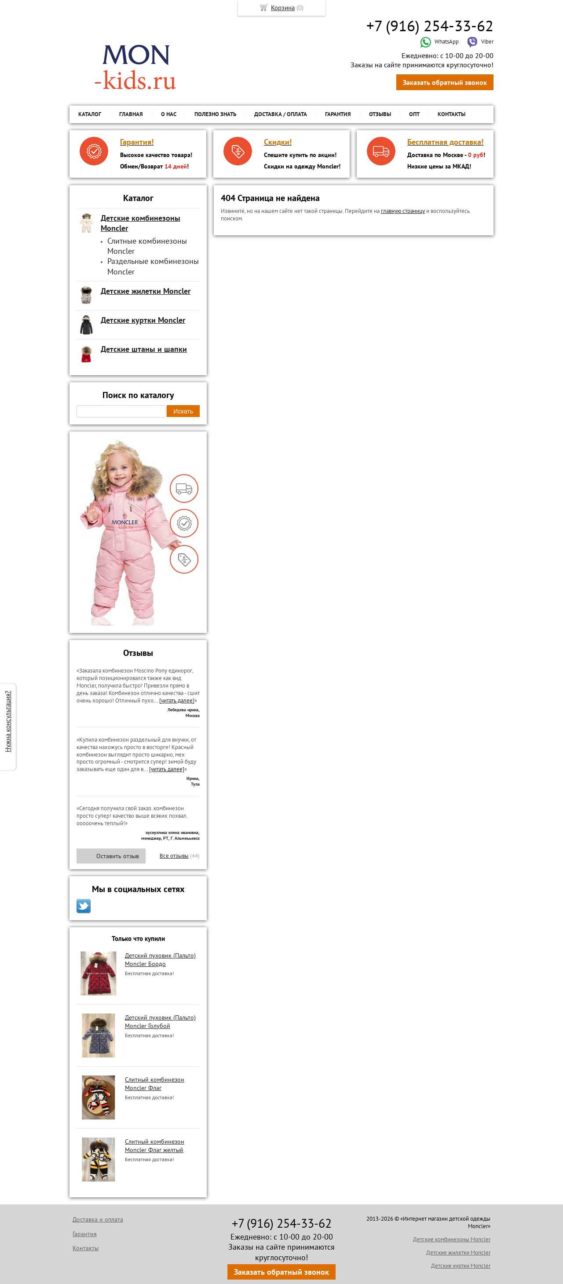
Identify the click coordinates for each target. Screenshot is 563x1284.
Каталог (89, 114)
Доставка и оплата (98, 1219)
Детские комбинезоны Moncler (451, 1239)
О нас (168, 114)
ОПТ (414, 114)
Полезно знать (215, 114)
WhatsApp (439, 41)
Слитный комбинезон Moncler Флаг (154, 1083)
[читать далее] (176, 700)
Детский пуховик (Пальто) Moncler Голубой (160, 1021)
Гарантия (338, 114)
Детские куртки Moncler (460, 1265)
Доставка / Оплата (280, 114)
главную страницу (403, 211)
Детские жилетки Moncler (458, 1252)
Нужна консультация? (8, 721)
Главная (131, 114)
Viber (480, 41)
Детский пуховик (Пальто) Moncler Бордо (160, 959)
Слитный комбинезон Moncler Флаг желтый (154, 1145)
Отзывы (380, 114)
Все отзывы (174, 856)
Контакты (451, 114)
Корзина (283, 8)
